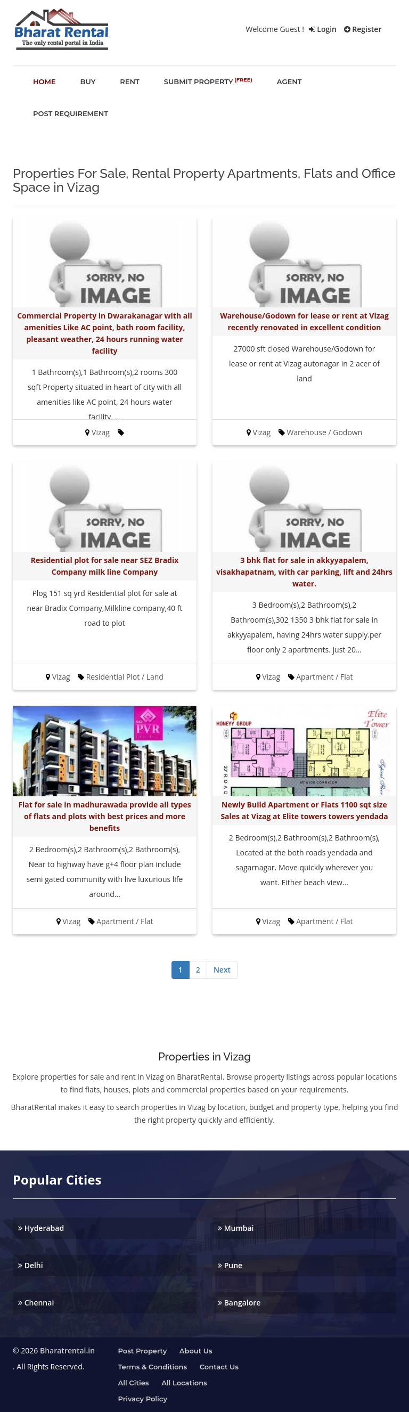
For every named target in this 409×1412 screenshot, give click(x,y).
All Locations (184, 1382)
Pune (230, 1265)
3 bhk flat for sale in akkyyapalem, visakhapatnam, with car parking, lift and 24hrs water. (304, 572)
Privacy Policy (142, 1398)
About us (195, 1350)
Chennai (36, 1302)
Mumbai (236, 1228)
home (44, 81)
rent (130, 81)
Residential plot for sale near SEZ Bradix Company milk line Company (105, 566)
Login (323, 29)
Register (363, 29)
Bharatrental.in (67, 1350)
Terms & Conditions (152, 1366)
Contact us (219, 1366)
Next (222, 970)
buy (88, 81)
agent (289, 81)
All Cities (133, 1382)
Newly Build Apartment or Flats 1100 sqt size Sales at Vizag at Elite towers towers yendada (304, 810)
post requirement (70, 113)
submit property (208, 81)
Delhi (30, 1265)
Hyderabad (41, 1228)
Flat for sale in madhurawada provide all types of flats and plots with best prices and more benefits (104, 816)
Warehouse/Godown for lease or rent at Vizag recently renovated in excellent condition (304, 321)
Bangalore (239, 1302)
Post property (142, 1350)
